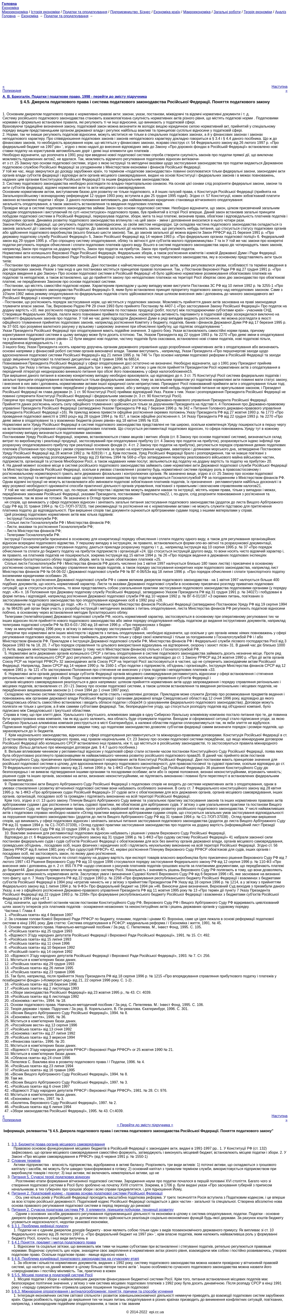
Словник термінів (26, 1161)
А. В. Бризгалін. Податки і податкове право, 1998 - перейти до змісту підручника (74, 97)
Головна (9, 16)
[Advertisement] (145, 50)
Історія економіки (45, 12)
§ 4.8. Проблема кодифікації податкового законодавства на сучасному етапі (75, 1259)
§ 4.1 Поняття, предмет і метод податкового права (54, 1242)
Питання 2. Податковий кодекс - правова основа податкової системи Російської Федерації (87, 1193)
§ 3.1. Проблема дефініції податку (40, 1226)
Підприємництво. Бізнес (130, 12)
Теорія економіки (258, 12)
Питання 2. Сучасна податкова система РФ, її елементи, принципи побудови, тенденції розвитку (93, 1210)
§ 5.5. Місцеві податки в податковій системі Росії (52, 1275)
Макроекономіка (197, 12)
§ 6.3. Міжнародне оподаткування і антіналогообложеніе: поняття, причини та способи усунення (92, 1291)
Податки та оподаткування (85, 12)
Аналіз (280, 12)
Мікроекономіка (15, 12)
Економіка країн (167, 12)
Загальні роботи (227, 12)
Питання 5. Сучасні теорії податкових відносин (51, 1177)
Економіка (10, 8)
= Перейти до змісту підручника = (145, 1125)
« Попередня (11, 89)
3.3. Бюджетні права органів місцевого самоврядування (58, 1144)
